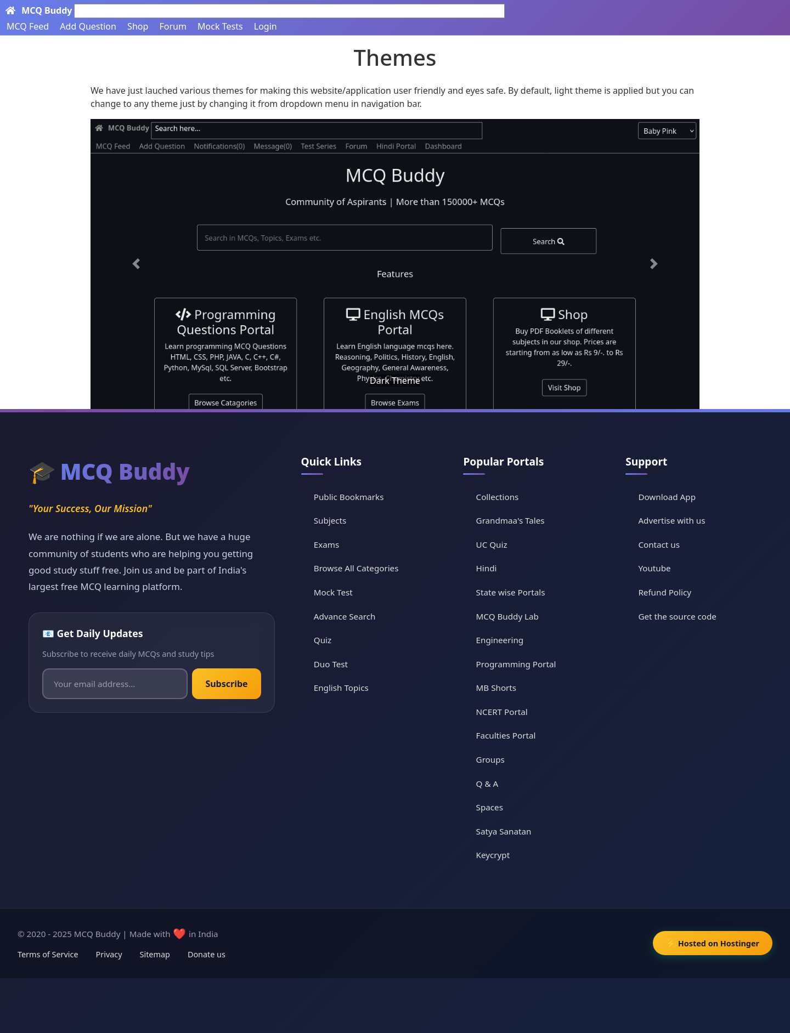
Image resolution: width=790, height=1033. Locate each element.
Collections (497, 496)
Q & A (487, 783)
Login (265, 26)
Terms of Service (48, 954)
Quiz (322, 639)
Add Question (88, 26)
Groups (490, 759)
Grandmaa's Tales (510, 520)
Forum (172, 26)
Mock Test (333, 592)
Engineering (500, 639)
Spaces (489, 807)
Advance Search (345, 616)
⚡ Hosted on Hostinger (712, 943)
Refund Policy (664, 592)
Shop (137, 26)
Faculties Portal (506, 735)
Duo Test (331, 664)
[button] (136, 264)
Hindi (486, 568)
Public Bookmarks (349, 496)
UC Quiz (491, 544)
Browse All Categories (356, 568)
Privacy (109, 954)
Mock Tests (220, 26)
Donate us (206, 954)
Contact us (659, 544)
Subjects (330, 520)
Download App (667, 496)
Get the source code (677, 616)
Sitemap (155, 954)
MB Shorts (496, 687)
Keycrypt (493, 854)
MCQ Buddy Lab (507, 616)
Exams (326, 544)
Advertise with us (671, 520)
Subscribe (226, 684)
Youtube (654, 568)
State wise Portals (510, 592)
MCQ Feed (28, 26)
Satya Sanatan (504, 831)
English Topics (341, 687)
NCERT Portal (502, 711)
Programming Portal (516, 664)
